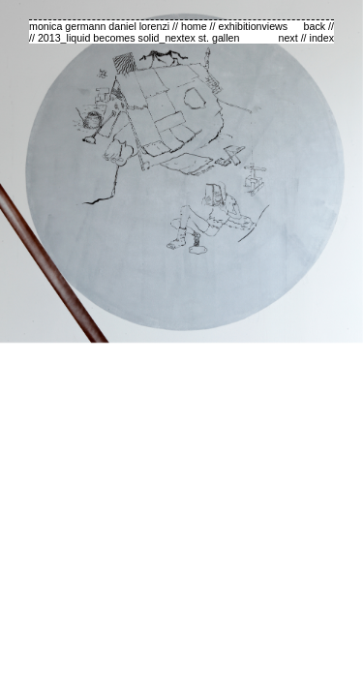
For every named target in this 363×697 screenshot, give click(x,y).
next (288, 38)
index (322, 38)
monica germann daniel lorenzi (99, 26)
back (315, 26)
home (194, 26)
